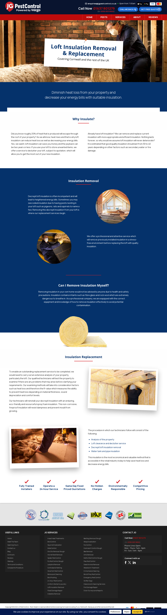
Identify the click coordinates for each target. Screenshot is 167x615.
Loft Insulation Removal (55, 587)
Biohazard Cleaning (54, 574)
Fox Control (87, 545)
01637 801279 (104, 8)
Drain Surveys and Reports (93, 590)
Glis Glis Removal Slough (56, 551)
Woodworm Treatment (91, 568)
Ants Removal (88, 555)
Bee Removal (88, 551)
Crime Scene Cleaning (91, 571)
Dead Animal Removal (91, 564)
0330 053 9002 (107, 11)
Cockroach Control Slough (93, 548)
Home (89, 17)
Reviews (153, 17)
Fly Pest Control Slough (55, 561)
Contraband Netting (54, 568)
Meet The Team (12, 542)
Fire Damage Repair (91, 587)
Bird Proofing (52, 577)
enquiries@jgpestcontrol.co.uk (102, 4)
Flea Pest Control (89, 561)
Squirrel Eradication (54, 545)
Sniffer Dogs (88, 581)
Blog (8, 551)
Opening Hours (12, 545)
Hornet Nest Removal (54, 555)
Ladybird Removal (53, 564)
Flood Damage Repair (54, 590)
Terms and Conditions (15, 564)
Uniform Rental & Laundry (56, 584)
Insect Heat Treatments (55, 538)
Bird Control (51, 542)
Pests (103, 17)
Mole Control (51, 548)
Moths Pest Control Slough (93, 558)
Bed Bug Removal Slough (92, 538)
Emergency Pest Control (92, 577)
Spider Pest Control (54, 558)
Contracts (10, 555)
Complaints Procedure (15, 568)
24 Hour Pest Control (54, 581)
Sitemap (10, 561)
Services (120, 17)
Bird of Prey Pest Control (92, 574)
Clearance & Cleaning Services (94, 584)
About (137, 17)
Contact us (11, 548)
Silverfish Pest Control (55, 571)
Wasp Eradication (90, 542)
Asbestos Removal (53, 594)
